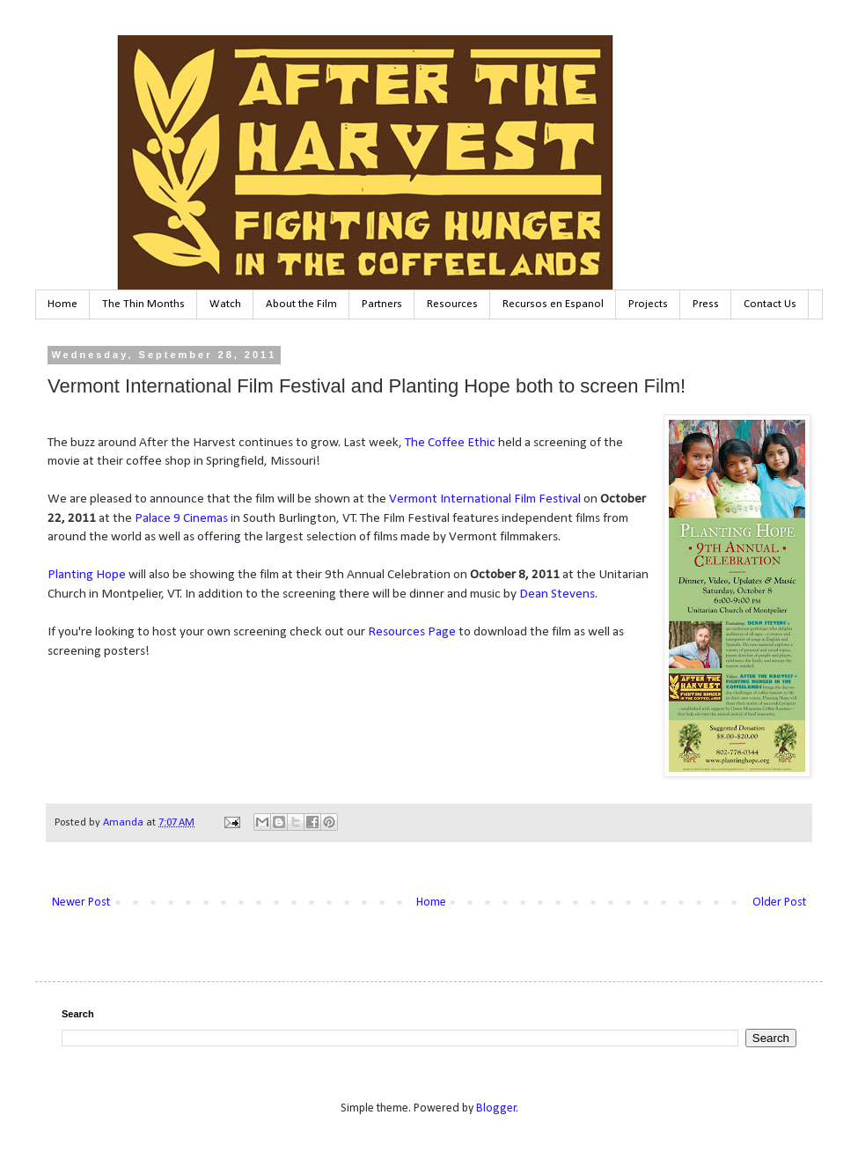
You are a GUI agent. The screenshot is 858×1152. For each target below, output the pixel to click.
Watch (225, 304)
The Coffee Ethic (450, 443)
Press (706, 304)
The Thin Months (143, 304)
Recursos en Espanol (553, 304)
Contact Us (770, 304)
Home (62, 304)
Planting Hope (87, 575)
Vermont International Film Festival (485, 499)
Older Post (779, 902)
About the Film (301, 304)
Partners (382, 304)
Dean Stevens (557, 594)
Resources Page (413, 632)
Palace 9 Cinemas (181, 518)
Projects (648, 304)
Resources (452, 304)
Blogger (496, 1108)
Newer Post (81, 902)
